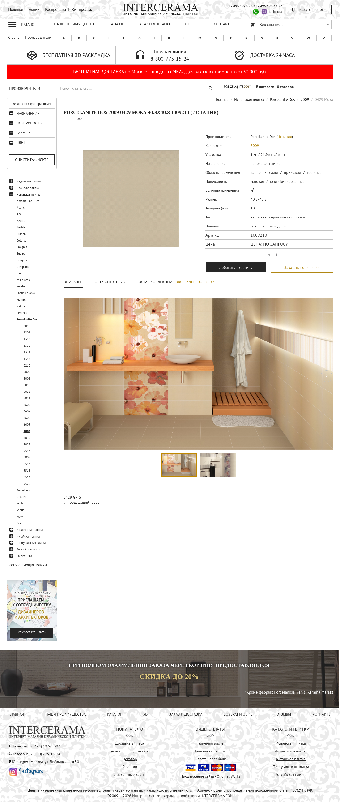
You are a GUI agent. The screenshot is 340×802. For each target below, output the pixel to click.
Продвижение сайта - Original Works (210, 776)
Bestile (21, 227)
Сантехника (24, 556)
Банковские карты (210, 751)
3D (145, 714)
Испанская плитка (28, 194)
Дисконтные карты (129, 774)
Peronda (22, 313)
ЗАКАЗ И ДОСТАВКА (154, 23)
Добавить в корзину (235, 267)
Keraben (22, 286)
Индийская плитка (29, 181)
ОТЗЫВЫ (192, 23)
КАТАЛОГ (116, 23)
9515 (27, 471)
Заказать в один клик (301, 267)
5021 (27, 398)
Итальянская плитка (30, 530)
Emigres (22, 247)
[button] (326, 376)
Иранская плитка (28, 188)
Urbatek (21, 497)
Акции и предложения (129, 751)
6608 (27, 418)
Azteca (21, 221)
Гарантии (129, 766)
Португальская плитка (31, 543)
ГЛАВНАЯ (16, 714)
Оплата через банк (210, 758)
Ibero (20, 273)
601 (26, 326)
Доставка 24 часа (129, 743)
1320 (27, 346)
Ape (19, 214)
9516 (27, 477)
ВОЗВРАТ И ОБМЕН (239, 714)
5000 (27, 372)
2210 (27, 365)
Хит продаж (82, 9)
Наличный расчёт (210, 743)
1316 (27, 339)
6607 (27, 411)
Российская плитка (29, 549)
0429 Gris (72, 497)
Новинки (15, 9)
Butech (21, 234)
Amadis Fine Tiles (28, 201)
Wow (20, 517)
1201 (27, 332)
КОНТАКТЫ (222, 23)
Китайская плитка (28, 536)
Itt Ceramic (23, 280)
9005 (27, 457)
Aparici (21, 207)
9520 (27, 484)
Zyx (19, 523)
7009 (27, 431)
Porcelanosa (24, 490)
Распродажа (55, 9)
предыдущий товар (84, 502)
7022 (27, 444)
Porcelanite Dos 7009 (193, 281)
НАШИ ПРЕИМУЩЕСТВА (74, 23)
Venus (20, 510)
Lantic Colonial (26, 293)
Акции (34, 9)
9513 (27, 464)
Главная (222, 99)
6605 (27, 405)
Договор (130, 758)
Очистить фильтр (31, 159)
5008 (27, 378)
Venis (20, 503)
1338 (27, 359)
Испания (284, 136)
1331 (27, 352)
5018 (27, 392)
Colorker (22, 241)
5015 (27, 385)
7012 (27, 438)
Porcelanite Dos (27, 319)
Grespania (23, 267)
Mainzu (21, 300)
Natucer (22, 306)
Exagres (22, 260)
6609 (27, 424)
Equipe (21, 254)
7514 (27, 451)
